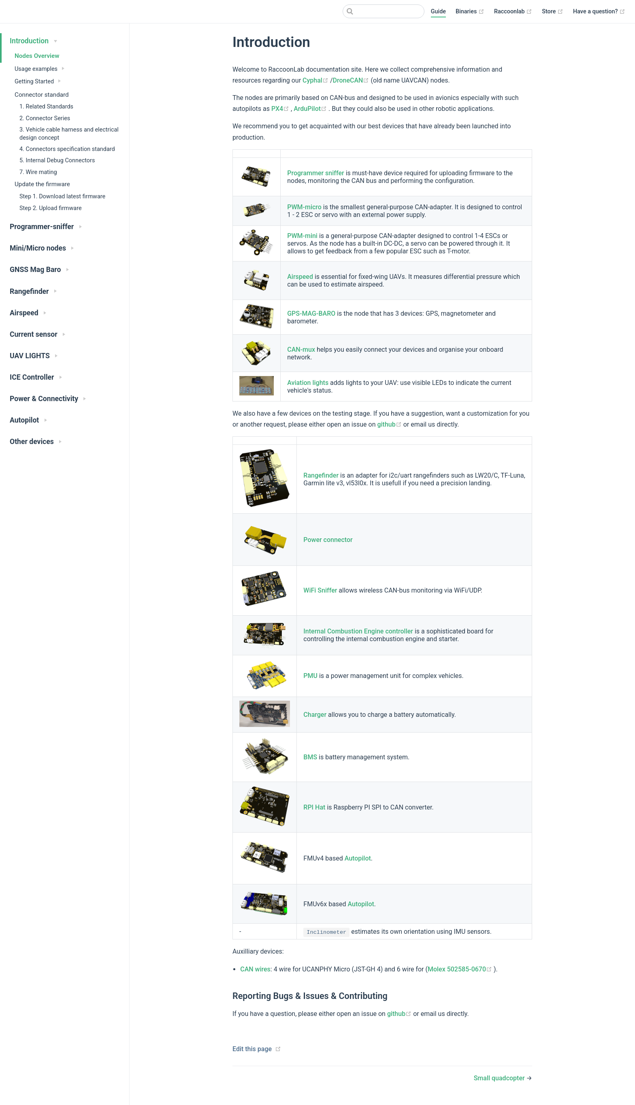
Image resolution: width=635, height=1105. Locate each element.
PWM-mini (302, 236)
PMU (310, 676)
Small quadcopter (500, 1078)
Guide (438, 11)
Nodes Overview (37, 56)
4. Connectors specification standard (67, 149)
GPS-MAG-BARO (311, 313)
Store (552, 11)
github (390, 424)
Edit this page (252, 1049)
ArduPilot (311, 109)
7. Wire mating (38, 172)
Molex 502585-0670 (461, 969)
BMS (310, 757)
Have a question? (599, 11)
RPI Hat (314, 807)
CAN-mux (301, 349)
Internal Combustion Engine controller (358, 631)
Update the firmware (42, 184)
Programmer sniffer (315, 173)
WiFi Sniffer (320, 590)
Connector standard (42, 94)
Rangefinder (321, 475)
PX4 (281, 109)
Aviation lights (307, 383)
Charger (314, 714)
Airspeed (300, 276)
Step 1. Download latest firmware (62, 196)
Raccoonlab (513, 11)
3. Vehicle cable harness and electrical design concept (69, 133)
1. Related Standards (46, 106)
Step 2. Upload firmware (50, 208)
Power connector (327, 540)
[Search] (383, 11)
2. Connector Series (44, 118)
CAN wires (255, 969)
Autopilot (358, 858)
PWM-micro (304, 207)
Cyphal (316, 80)
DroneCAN (352, 80)
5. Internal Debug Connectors (57, 160)
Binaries (470, 11)
